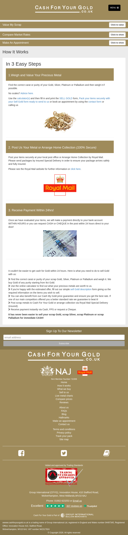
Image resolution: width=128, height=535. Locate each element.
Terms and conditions (64, 429)
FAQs (64, 410)
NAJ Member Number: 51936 (64, 379)
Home (64, 382)
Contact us (64, 424)
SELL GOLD (65, 98)
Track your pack (64, 436)
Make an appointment (64, 421)
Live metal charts (64, 395)
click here (76, 169)
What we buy (64, 389)
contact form (94, 101)
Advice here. (27, 93)
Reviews (64, 402)
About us (64, 407)
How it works (64, 385)
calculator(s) (23, 98)
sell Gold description (81, 289)
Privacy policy (64, 432)
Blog (64, 414)
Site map (64, 439)
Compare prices (64, 399)
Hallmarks (64, 417)
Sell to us (64, 392)
